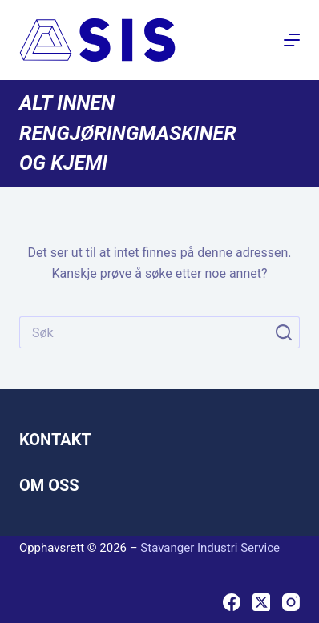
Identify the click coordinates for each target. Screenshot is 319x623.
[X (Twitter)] (261, 602)
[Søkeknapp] (284, 332)
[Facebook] (231, 602)
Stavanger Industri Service (210, 548)
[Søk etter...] (143, 332)
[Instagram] (291, 602)
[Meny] (292, 40)
